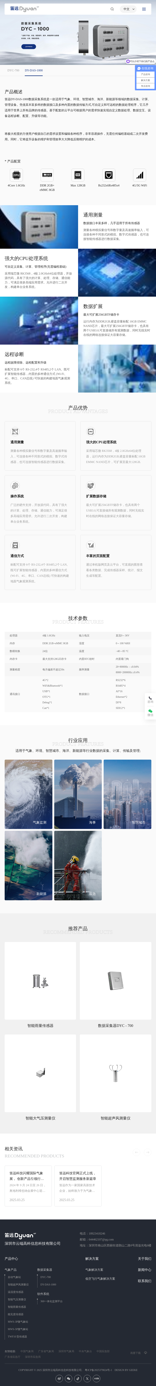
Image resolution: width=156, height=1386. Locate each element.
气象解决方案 (94, 1269)
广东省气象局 (46, 1351)
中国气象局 (27, 1351)
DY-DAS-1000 (48, 1284)
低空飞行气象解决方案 (100, 1278)
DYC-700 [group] (13, 70)
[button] (136, 1152)
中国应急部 (103, 1351)
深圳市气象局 (66, 1351)
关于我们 (144, 1259)
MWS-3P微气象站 (18, 1321)
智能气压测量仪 (17, 1299)
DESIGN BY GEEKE (126, 1370)
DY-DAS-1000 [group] (34, 70)
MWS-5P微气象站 (18, 1329)
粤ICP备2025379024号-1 (98, 1370)
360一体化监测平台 (51, 1301)
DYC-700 (45, 1277)
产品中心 (11, 1259)
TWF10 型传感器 (17, 1336)
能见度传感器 (15, 1314)
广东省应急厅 (12, 1357)
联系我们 (144, 1281)
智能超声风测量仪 (18, 1284)
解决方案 (92, 1259)
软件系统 (43, 1293)
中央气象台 (85, 1351)
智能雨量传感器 (17, 1307)
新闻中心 (144, 1270)
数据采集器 (44, 1269)
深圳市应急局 (33, 1357)
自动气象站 (14, 1277)
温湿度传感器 (15, 1292)
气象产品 (11, 1269)
